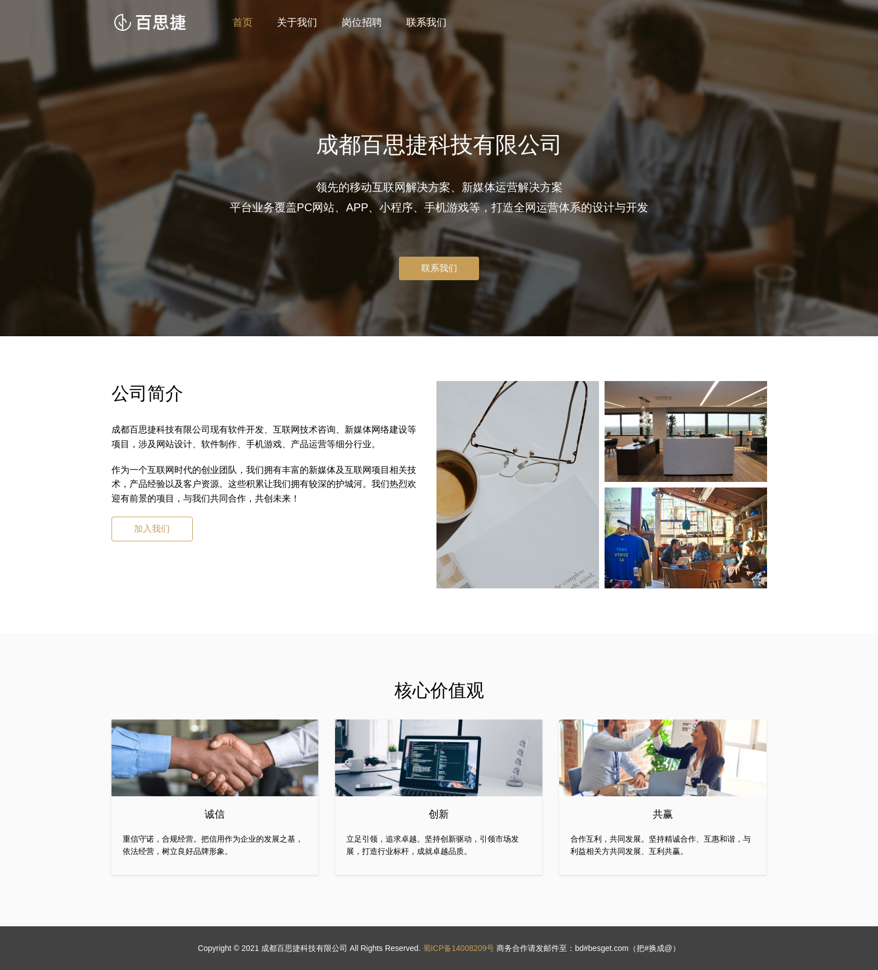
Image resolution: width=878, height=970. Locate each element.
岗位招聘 (362, 22)
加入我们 (152, 528)
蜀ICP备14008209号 (459, 948)
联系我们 (426, 22)
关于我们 (297, 22)
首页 (243, 22)
